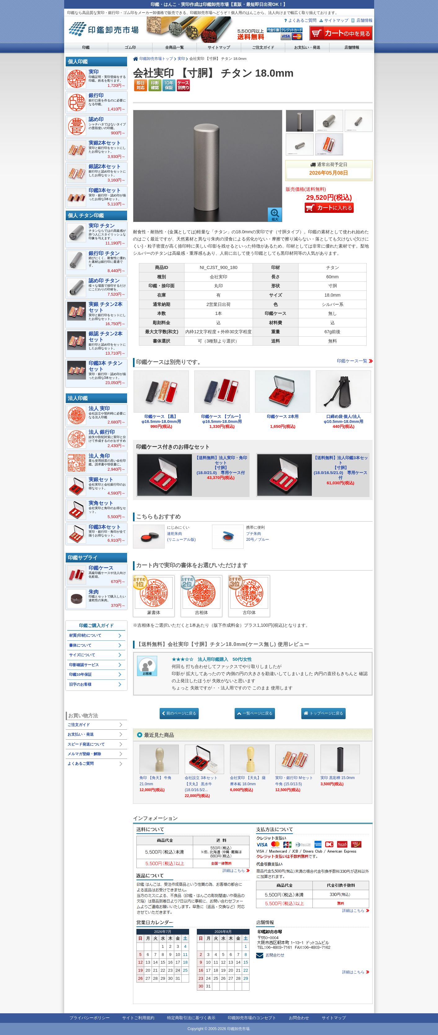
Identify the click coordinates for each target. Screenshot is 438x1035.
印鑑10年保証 (80, 674)
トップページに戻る (326, 713)
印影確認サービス (84, 665)
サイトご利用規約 (138, 1017)
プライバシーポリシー (89, 1017)
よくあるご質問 (302, 20)
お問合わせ (299, 1017)
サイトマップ (336, 20)
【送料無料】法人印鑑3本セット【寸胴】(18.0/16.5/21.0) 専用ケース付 (340, 467)
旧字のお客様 (80, 684)
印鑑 (86, 47)
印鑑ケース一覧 (352, 360)
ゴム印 (130, 47)
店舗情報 (364, 20)
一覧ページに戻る (257, 713)
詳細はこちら (234, 870)
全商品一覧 (174, 47)
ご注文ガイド (263, 47)
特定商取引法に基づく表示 (191, 1017)
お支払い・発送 (307, 47)
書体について (80, 645)
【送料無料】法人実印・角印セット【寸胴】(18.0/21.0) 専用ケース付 (221, 465)
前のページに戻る (181, 713)
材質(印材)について (85, 635)
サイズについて (82, 655)
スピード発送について (86, 744)
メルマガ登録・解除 (84, 754)
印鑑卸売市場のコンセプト (252, 1017)
